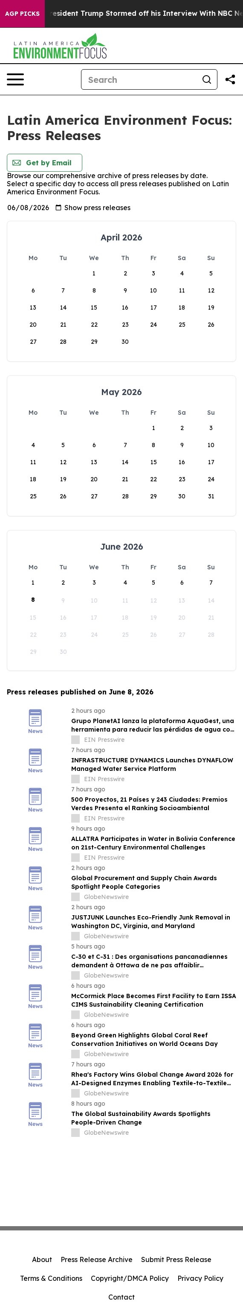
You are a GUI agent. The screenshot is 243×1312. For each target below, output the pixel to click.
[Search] (139, 79)
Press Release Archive (97, 1259)
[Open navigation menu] (15, 79)
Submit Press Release (176, 1259)
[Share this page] (230, 79)
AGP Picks (22, 14)
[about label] (75, 739)
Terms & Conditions (51, 1278)
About (42, 1259)
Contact (121, 1297)
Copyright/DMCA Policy (130, 1278)
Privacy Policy (200, 1278)
